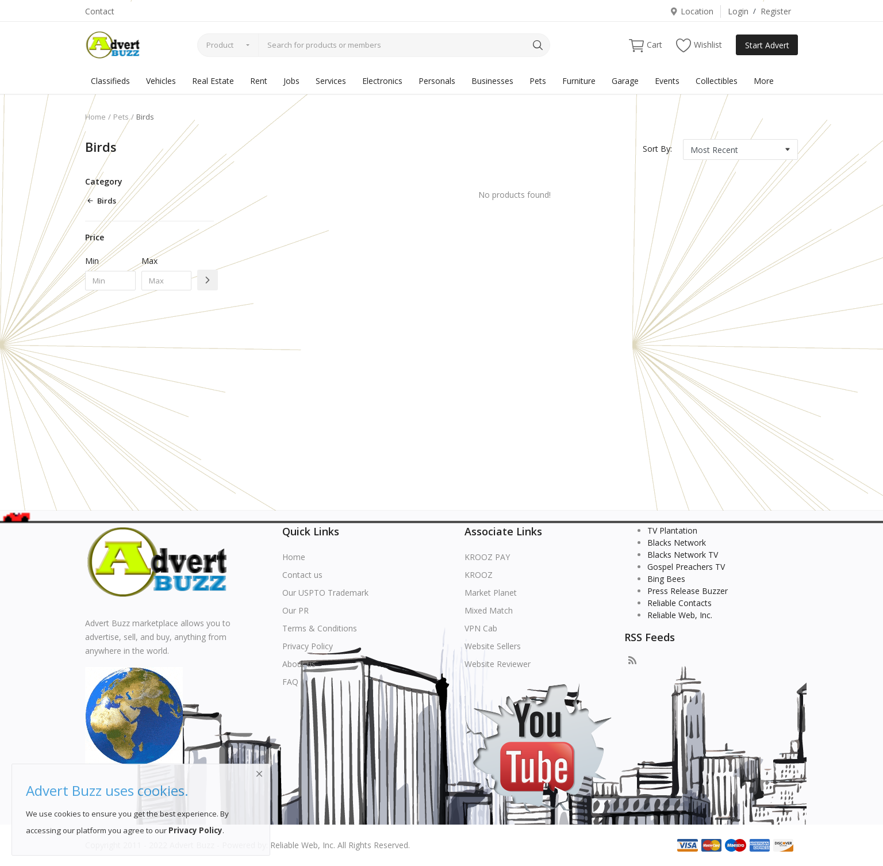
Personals (437, 80)
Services (331, 80)
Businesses (492, 80)
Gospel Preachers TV (686, 566)
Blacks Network (676, 542)
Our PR (295, 610)
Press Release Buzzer (687, 590)
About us (299, 663)
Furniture (579, 80)
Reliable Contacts (679, 602)
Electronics (382, 80)
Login (738, 11)
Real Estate (213, 80)
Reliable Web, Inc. (679, 615)
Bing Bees (666, 578)
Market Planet (490, 592)
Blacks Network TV (682, 554)
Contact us (302, 574)
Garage (625, 80)
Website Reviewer (497, 663)
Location (691, 11)
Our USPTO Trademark (325, 592)
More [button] (764, 80)
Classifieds (110, 80)
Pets (537, 80)
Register (776, 11)
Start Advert (767, 45)
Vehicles (161, 80)
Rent (258, 80)
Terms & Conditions (319, 628)
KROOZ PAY (487, 556)
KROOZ (478, 574)
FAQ (290, 681)
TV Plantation (672, 530)
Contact (99, 11)
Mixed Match (488, 610)
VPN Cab (480, 628)
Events (667, 80)
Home (95, 117)
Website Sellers (492, 646)
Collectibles (717, 80)
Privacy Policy (307, 646)
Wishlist (699, 45)
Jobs (291, 80)
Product (219, 45)
